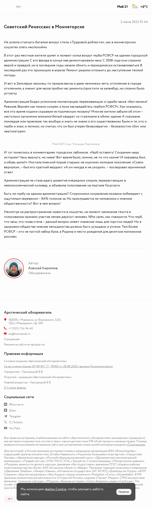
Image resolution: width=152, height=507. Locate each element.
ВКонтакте (16, 404)
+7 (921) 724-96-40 (21, 328)
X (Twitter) (16, 422)
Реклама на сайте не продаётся (24, 344)
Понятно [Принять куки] (124, 491)
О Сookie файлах (15, 387)
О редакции (12, 339)
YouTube (14, 428)
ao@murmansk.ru (19, 334)
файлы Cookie (55, 489)
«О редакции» (135, 445)
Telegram (15, 416)
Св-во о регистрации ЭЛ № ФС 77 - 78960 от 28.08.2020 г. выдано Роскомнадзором (58, 366)
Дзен (12, 410)
